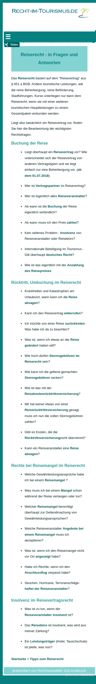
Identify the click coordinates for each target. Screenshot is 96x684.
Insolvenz (67, 233)
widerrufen (72, 313)
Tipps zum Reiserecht (47, 659)
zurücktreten (75, 323)
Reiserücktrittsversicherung (46, 410)
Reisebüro (39, 625)
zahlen (72, 222)
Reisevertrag (63, 152)
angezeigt (43, 556)
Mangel (66, 490)
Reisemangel (55, 480)
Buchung (55, 206)
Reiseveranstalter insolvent (46, 615)
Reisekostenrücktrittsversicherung (52, 394)
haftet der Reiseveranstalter (46, 589)
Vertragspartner (48, 186)
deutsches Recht (59, 255)
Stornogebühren (37, 378)
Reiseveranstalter (71, 196)
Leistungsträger (42, 641)
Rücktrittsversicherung (42, 438)
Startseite (15, 35)
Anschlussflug (36, 572)
